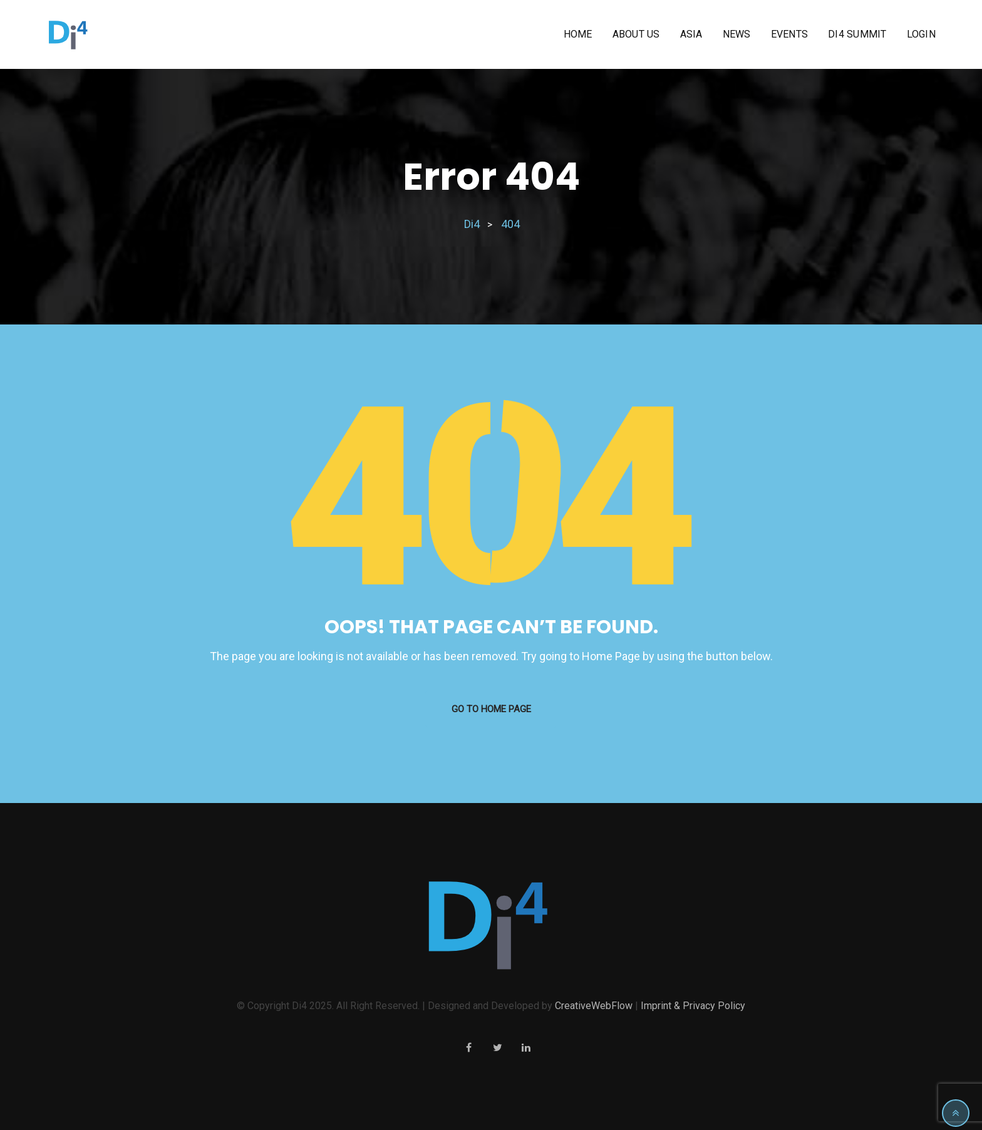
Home (578, 34)
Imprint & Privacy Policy (693, 1006)
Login (921, 34)
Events (790, 34)
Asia (691, 34)
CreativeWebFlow (594, 1006)
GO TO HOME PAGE (491, 709)
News (737, 34)
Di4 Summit (857, 34)
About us (636, 34)
